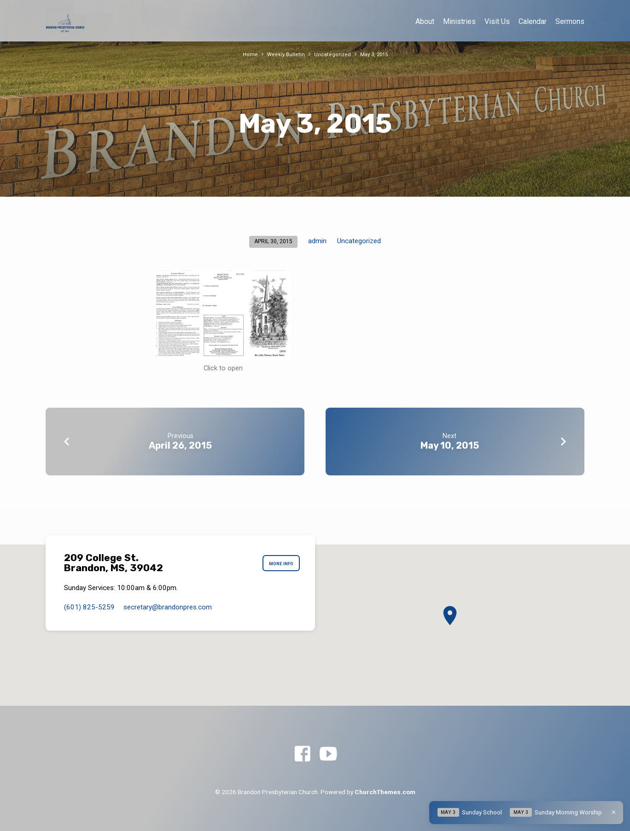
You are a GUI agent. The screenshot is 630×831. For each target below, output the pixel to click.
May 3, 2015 (375, 54)
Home (247, 54)
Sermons (569, 21)
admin (317, 241)
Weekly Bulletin (283, 54)
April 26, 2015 (180, 445)
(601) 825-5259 (89, 607)
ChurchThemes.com (385, 792)
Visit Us (497, 21)
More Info (277, 563)
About (424, 21)
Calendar (533, 21)
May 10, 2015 (449, 445)
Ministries (459, 21)
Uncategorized (332, 54)
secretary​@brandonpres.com (167, 607)
